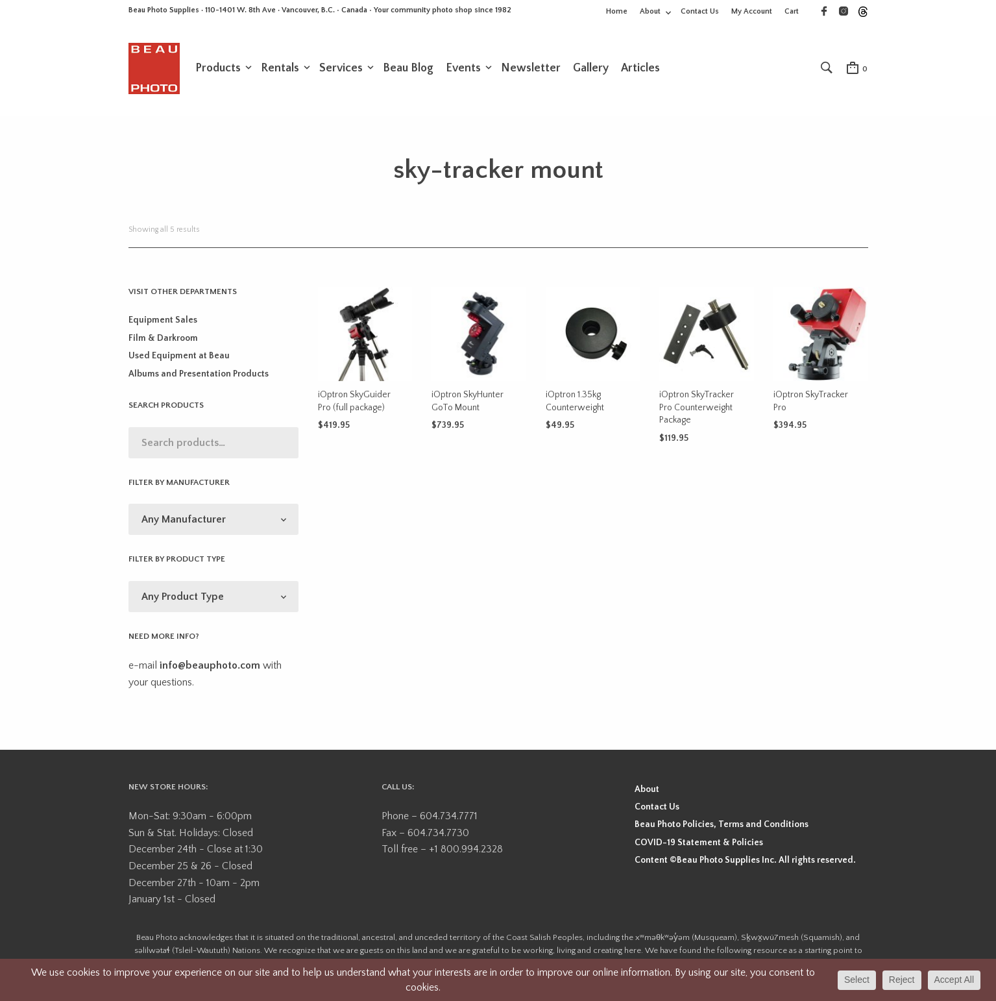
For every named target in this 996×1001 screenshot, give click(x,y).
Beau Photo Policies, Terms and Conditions (721, 827)
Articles (640, 69)
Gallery (591, 69)
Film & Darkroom (163, 341)
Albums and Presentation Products (198, 376)
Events (463, 69)
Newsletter (531, 69)
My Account (751, 11)
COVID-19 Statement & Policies (699, 844)
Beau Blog (408, 69)
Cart (791, 11)
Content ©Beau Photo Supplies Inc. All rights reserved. (745, 863)
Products (218, 69)
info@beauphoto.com (210, 668)
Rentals (280, 69)
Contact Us (700, 11)
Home (616, 11)
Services (341, 69)
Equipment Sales (162, 322)
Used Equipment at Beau (179, 358)
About (650, 11)
